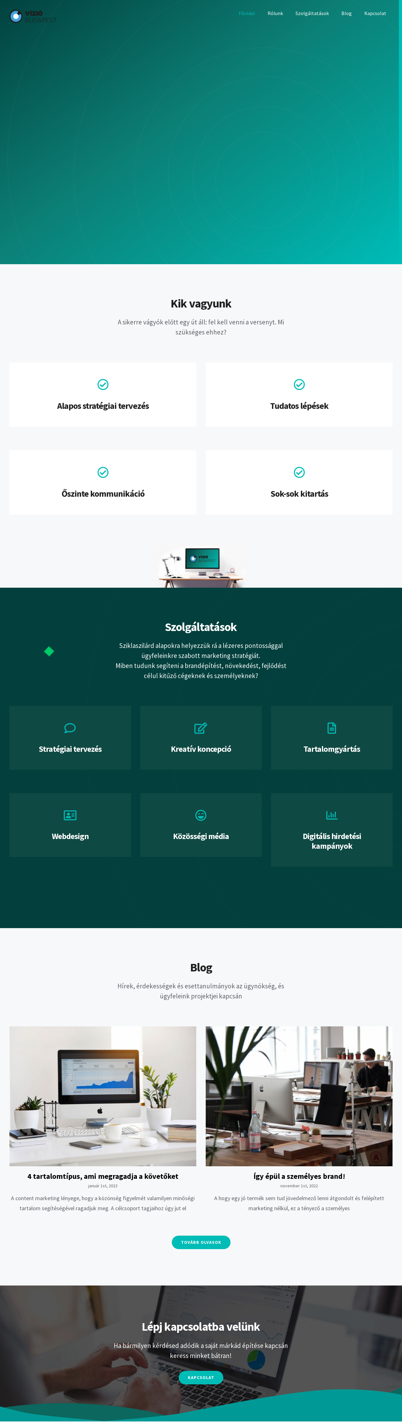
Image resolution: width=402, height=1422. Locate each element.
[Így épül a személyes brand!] (299, 1096)
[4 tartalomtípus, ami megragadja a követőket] (102, 1096)
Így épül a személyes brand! (299, 1176)
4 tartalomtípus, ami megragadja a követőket (102, 1176)
